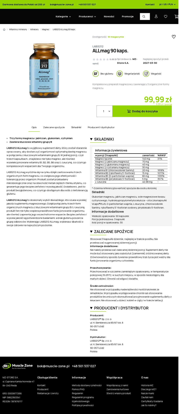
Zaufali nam (147, 397)
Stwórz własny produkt (118, 393)
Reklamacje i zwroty (47, 393)
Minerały (34, 29)
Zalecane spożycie (54, 127)
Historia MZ (147, 385)
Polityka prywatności (83, 405)
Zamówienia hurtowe (117, 389)
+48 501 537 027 (87, 4)
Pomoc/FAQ (78, 389)
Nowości (109, 16)
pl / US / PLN (167, 4)
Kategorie (62, 16)
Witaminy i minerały (18, 29)
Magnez (45, 29)
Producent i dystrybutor (101, 127)
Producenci (86, 16)
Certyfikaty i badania (152, 401)
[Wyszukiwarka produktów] (145, 16)
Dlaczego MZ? (148, 389)
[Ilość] (105, 111)
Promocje (128, 16)
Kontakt (150, 4)
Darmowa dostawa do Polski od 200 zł (24, 4)
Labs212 (97, 46)
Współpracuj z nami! (117, 385)
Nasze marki (147, 393)
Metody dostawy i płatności (87, 385)
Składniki (76, 127)
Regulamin (77, 393)
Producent (42, 389)
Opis (34, 127)
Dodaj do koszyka (142, 111)
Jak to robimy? (148, 405)
